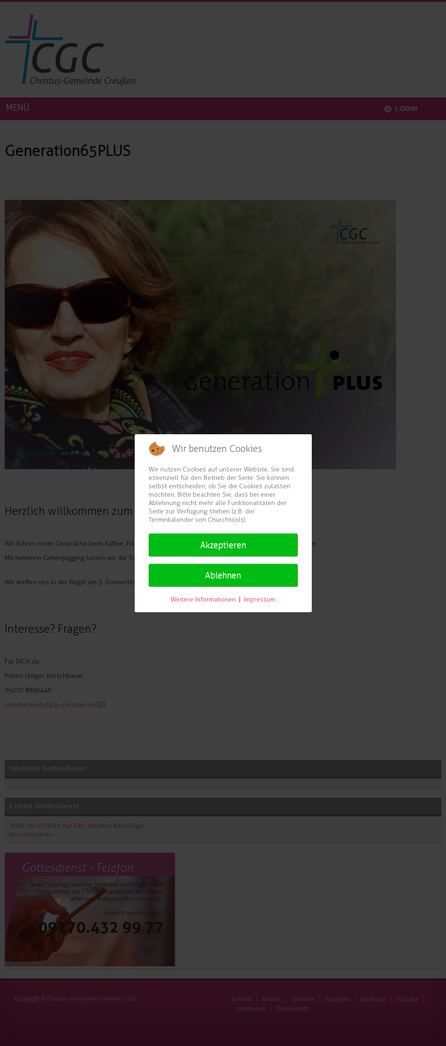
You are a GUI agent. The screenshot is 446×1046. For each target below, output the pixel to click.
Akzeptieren (223, 545)
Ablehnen (223, 575)
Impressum (259, 599)
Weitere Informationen (203, 599)
